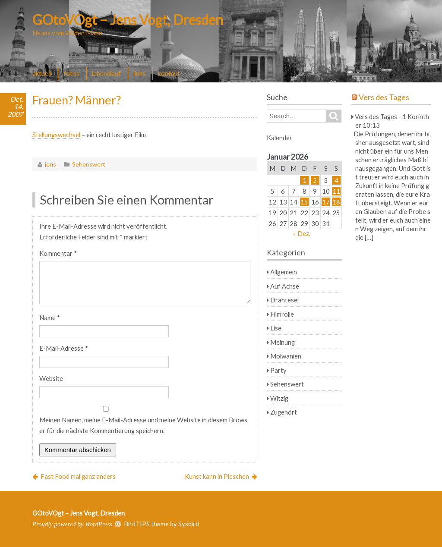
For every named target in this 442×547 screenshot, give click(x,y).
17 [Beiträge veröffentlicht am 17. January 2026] (326, 202)
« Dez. (301, 233)
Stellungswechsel (56, 134)
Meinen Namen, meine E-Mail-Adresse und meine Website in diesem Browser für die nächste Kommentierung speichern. (143, 425)
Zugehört (283, 412)
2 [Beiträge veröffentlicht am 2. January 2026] (315, 180)
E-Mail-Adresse (63, 348)
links (139, 73)
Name (49, 317)
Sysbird (188, 524)
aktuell (41, 73)
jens (50, 164)
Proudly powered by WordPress (72, 524)
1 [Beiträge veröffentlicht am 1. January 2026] (304, 180)
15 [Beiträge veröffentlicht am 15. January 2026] (304, 202)
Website (51, 378)
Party (278, 370)
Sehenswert (88, 164)
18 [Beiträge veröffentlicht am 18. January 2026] (336, 202)
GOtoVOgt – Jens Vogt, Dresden (127, 19)
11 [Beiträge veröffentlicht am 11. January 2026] (336, 191)
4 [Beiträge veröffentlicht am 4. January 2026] (336, 180)
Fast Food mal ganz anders (78, 476)
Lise (275, 328)
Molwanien (285, 356)
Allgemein (283, 272)
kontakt (169, 73)
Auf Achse (284, 286)
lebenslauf (106, 73)
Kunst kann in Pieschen (217, 476)
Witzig (279, 398)
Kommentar (58, 253)
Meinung (282, 342)
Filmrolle (282, 314)
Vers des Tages (384, 97)
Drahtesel (284, 300)
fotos (71, 73)
